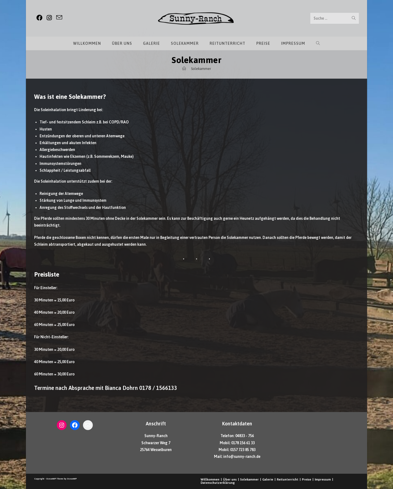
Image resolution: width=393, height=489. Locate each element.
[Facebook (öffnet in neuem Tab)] (39, 18)
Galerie (267, 479)
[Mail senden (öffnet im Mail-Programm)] (59, 17)
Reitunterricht (287, 479)
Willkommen (210, 479)
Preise (306, 479)
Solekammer (201, 69)
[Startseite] (184, 69)
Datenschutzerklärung (218, 483)
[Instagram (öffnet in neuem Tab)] (49, 18)
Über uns (230, 479)
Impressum (323, 479)
